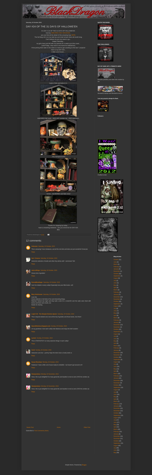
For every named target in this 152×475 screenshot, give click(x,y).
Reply (33, 252)
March (115, 264)
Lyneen (33, 338)
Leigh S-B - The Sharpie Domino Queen (44, 314)
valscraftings (35, 270)
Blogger (84, 465)
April (115, 287)
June (115, 262)
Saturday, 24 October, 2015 (46, 246)
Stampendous (35, 374)
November (117, 271)
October (116, 259)
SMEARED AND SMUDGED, (60, 33)
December (117, 297)
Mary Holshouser (37, 294)
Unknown (34, 246)
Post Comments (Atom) (41, 430)
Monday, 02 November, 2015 (50, 374)
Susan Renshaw (36, 362)
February (116, 266)
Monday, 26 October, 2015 (51, 362)
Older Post (87, 427)
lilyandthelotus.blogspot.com (40, 326)
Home (58, 427)
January (116, 269)
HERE (73, 35)
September (117, 276)
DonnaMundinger (37, 282)
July (115, 280)
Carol (33, 350)
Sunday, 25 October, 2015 (59, 326)
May (115, 285)
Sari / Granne (35, 258)
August (116, 278)
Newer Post (30, 427)
